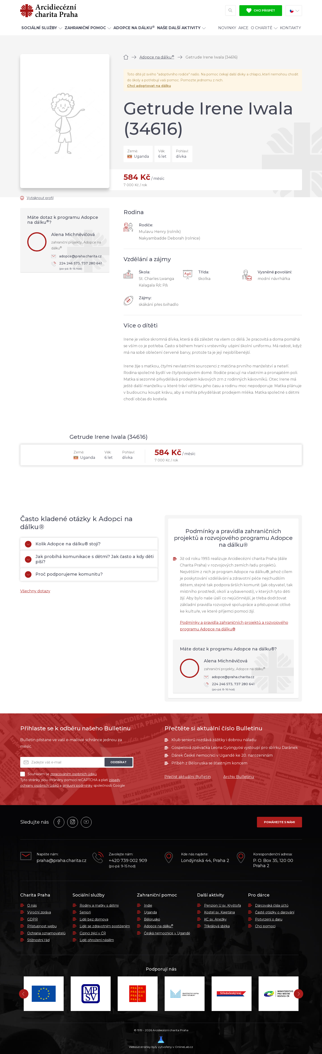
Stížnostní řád (38, 940)
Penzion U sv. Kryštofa (222, 905)
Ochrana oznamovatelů (46, 933)
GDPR (32, 919)
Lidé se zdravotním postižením (105, 926)
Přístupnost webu (42, 926)
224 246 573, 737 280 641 (78, 266)
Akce (243, 29)
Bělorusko (152, 919)
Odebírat (118, 762)
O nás (32, 905)
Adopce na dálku (157, 57)
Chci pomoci (265, 926)
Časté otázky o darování (274, 912)
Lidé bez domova (94, 919)
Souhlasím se (58, 774)
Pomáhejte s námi (279, 822)
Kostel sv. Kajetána (219, 912)
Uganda (150, 912)
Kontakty (290, 29)
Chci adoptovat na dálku (149, 86)
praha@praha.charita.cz (61, 860)
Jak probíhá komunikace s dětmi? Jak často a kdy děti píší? (89, 559)
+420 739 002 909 (128, 860)
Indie (148, 905)
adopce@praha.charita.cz (76, 256)
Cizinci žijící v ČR (93, 933)
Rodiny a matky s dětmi (99, 905)
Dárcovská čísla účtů (271, 905)
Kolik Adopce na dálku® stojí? (63, 544)
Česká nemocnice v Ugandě (167, 933)
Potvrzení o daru (268, 919)
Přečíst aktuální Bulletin (187, 777)
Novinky (227, 29)
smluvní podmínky (77, 785)
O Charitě (264, 29)
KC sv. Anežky (215, 919)
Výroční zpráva (39, 912)
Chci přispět (260, 11)
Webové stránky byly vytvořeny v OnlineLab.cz (161, 1042)
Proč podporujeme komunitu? (64, 574)
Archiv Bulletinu (238, 777)
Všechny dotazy (35, 591)
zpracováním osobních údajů (73, 774)
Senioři (85, 912)
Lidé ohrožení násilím (97, 940)
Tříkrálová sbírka (217, 926)
